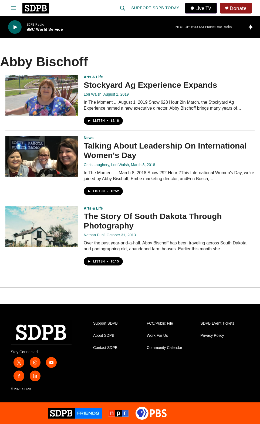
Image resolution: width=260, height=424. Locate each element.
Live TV (201, 8)
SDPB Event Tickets (217, 323)
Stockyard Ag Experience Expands (150, 84)
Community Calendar (165, 348)
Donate (238, 8)
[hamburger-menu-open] (13, 8)
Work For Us (157, 336)
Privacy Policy (212, 336)
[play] (15, 27)
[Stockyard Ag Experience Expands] (41, 95)
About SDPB (103, 336)
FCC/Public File (160, 323)
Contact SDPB (105, 348)
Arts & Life (93, 77)
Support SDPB (105, 323)
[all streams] (252, 27)
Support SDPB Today (155, 8)
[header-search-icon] (122, 8)
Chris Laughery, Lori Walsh (106, 165)
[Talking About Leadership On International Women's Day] (41, 156)
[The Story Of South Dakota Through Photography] (41, 226)
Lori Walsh (93, 94)
